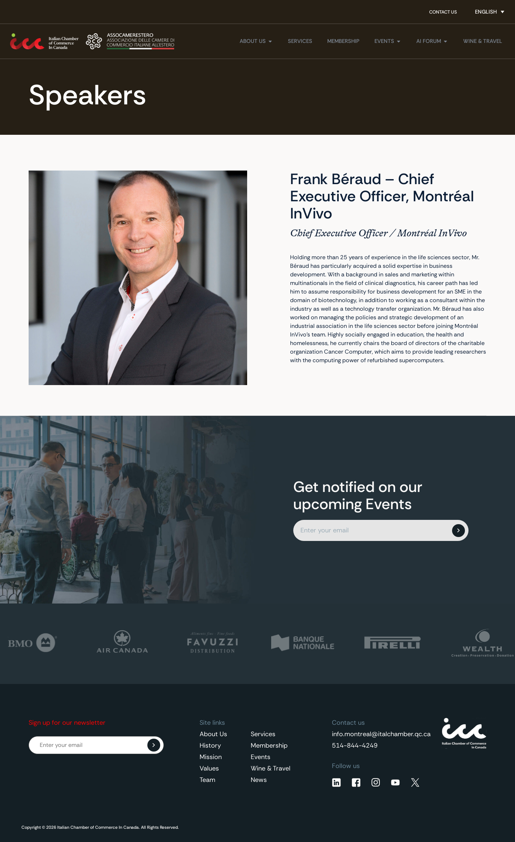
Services (263, 734)
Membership (269, 745)
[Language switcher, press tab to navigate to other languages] (489, 11)
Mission (211, 757)
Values (209, 768)
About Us (213, 734)
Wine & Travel (270, 768)
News (259, 779)
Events (260, 757)
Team (207, 779)
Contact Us (443, 12)
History (210, 745)
